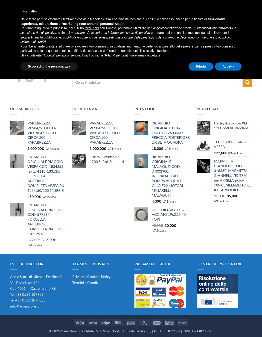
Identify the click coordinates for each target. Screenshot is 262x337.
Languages (250, 3)
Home (8, 33)
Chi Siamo (28, 33)
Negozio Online (59, 32)
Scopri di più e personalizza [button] (49, 324)
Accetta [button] (228, 324)
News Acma (90, 33)
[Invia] (137, 15)
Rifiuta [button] (201, 324)
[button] (226, 3)
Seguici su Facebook (151, 33)
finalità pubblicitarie (47, 295)
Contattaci (117, 33)
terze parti (92, 286)
